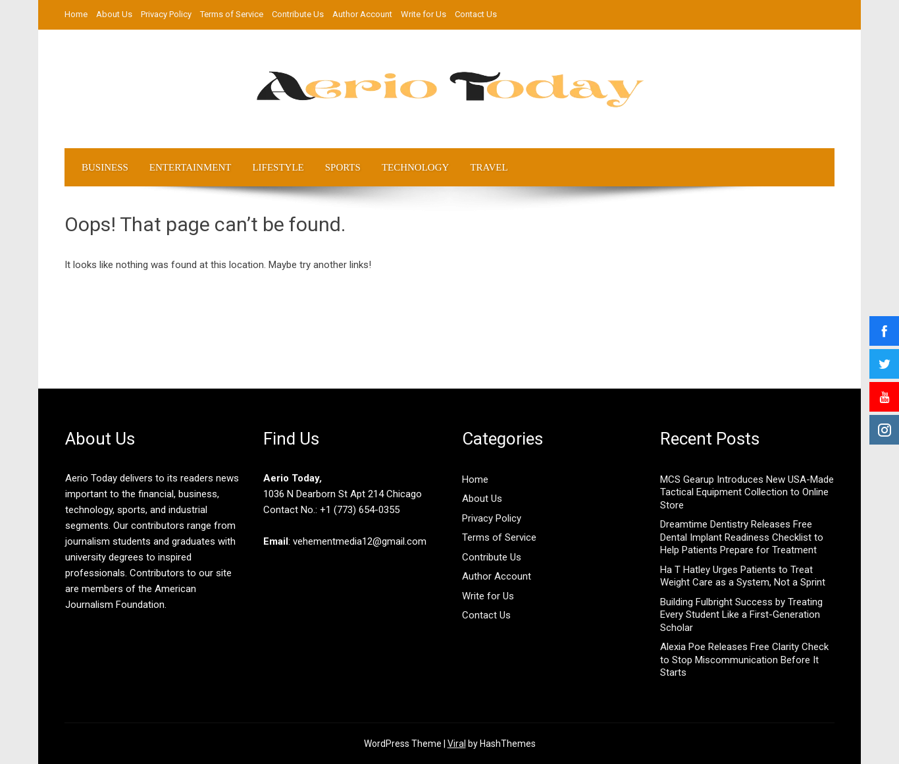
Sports (343, 167)
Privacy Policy (166, 14)
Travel (488, 167)
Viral (457, 743)
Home (76, 14)
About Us (114, 14)
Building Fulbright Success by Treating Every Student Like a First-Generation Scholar (741, 615)
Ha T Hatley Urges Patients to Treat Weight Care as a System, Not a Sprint (742, 576)
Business (105, 167)
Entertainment (190, 167)
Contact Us (476, 14)
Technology (416, 167)
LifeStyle (277, 167)
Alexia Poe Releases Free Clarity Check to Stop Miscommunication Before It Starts (744, 659)
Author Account (362, 14)
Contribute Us (298, 14)
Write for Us (423, 14)
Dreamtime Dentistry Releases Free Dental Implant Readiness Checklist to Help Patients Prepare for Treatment (741, 537)
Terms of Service (231, 14)
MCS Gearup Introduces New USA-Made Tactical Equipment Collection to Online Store (747, 492)
